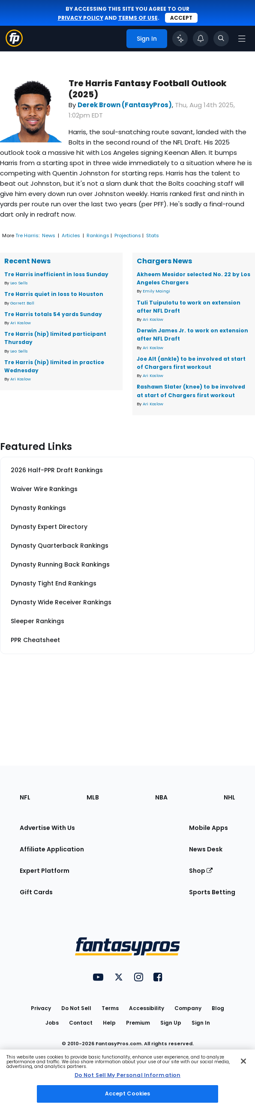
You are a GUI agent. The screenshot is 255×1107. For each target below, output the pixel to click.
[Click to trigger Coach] (180, 38)
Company (187, 1008)
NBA (161, 797)
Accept (181, 17)
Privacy (41, 1008)
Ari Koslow (20, 323)
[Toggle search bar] (221, 38)
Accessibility (146, 1008)
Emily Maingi (156, 291)
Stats (152, 235)
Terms (110, 1008)
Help (109, 1022)
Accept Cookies (127, 1093)
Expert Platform (44, 870)
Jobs (52, 1022)
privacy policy (80, 17)
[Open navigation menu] (241, 38)
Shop (201, 870)
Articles (71, 235)
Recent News (27, 261)
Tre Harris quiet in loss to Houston (53, 294)
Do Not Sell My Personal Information (127, 1075)
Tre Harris (27, 235)
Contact (81, 1022)
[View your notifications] (200, 38)
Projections (127, 235)
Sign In (201, 1022)
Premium (138, 1022)
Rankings (98, 235)
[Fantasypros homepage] (14, 44)
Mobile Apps (208, 827)
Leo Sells (19, 283)
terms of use (138, 17)
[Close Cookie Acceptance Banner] (243, 1061)
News (48, 235)
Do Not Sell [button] (76, 1008)
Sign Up (170, 1022)
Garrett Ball (22, 303)
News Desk (205, 849)
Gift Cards (36, 892)
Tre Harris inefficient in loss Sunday (56, 274)
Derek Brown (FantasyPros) (125, 104)
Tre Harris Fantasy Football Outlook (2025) (148, 89)
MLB (93, 797)
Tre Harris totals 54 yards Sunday (53, 314)
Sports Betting (212, 892)
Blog (218, 1008)
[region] (127, 1078)
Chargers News (164, 261)
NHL (229, 797)
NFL (25, 797)
